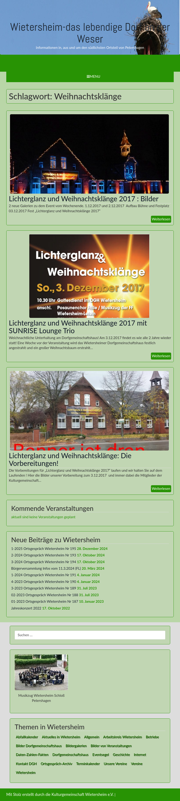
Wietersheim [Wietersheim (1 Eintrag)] (25, 772)
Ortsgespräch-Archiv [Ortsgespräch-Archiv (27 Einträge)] (56, 763)
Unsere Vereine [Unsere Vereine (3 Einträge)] (115, 763)
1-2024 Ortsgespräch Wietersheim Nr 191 (43, 575)
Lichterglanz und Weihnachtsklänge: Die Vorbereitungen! (70, 459)
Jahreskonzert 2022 (26, 608)
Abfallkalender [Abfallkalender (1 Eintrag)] (27, 737)
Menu (93, 76)
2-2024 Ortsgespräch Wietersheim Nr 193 (43, 555)
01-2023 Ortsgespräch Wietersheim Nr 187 (44, 601)
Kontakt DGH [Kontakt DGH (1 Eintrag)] (26, 763)
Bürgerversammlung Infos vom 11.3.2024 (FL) (46, 568)
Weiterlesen (161, 219)
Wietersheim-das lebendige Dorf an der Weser (90, 33)
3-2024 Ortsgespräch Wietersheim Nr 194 (43, 562)
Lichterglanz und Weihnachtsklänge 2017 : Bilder (83, 198)
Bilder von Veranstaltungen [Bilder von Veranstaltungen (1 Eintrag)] (110, 746)
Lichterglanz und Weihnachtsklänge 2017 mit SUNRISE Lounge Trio (78, 327)
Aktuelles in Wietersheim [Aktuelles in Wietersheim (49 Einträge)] (61, 737)
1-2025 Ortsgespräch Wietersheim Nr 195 (43, 548)
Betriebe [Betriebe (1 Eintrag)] (152, 737)
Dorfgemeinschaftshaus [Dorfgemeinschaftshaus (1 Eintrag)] (70, 754)
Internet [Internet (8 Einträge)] (140, 754)
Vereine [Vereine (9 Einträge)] (137, 763)
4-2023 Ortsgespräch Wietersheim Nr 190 (43, 581)
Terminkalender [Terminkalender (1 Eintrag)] (88, 763)
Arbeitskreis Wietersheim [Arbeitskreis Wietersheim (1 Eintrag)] (122, 737)
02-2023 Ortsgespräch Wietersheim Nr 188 (44, 595)
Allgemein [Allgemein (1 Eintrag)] (91, 737)
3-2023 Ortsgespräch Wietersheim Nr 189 (43, 588)
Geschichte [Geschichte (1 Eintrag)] (121, 754)
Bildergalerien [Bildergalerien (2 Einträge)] (76, 746)
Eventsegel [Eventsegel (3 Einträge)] (100, 754)
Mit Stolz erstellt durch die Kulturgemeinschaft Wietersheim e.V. (60, 794)
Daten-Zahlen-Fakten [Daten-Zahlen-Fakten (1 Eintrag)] (32, 754)
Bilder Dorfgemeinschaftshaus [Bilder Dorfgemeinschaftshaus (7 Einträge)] (39, 746)
